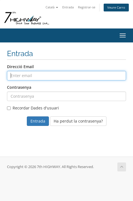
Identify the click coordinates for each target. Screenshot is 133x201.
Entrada (68, 7)
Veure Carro (116, 7)
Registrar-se (86, 7)
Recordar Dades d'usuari (33, 108)
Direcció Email (20, 66)
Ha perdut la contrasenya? (78, 121)
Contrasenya (19, 87)
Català (52, 7)
